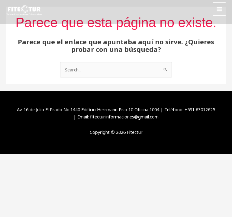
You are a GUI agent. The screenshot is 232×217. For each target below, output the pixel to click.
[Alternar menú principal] (219, 9)
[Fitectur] (24, 9)
